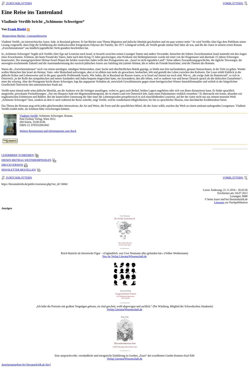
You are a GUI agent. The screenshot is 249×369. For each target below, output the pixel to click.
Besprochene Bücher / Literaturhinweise (24, 35)
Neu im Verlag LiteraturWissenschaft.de (124, 256)
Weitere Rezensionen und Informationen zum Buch (48, 131)
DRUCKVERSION (14, 164)
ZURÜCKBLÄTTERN (18, 3)
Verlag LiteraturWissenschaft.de (124, 309)
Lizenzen (219, 202)
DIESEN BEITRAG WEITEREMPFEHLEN (28, 160)
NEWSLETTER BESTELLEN (21, 169)
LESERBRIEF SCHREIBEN (20, 155)
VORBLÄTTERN (233, 3)
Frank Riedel (17, 29)
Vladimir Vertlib (29, 115)
